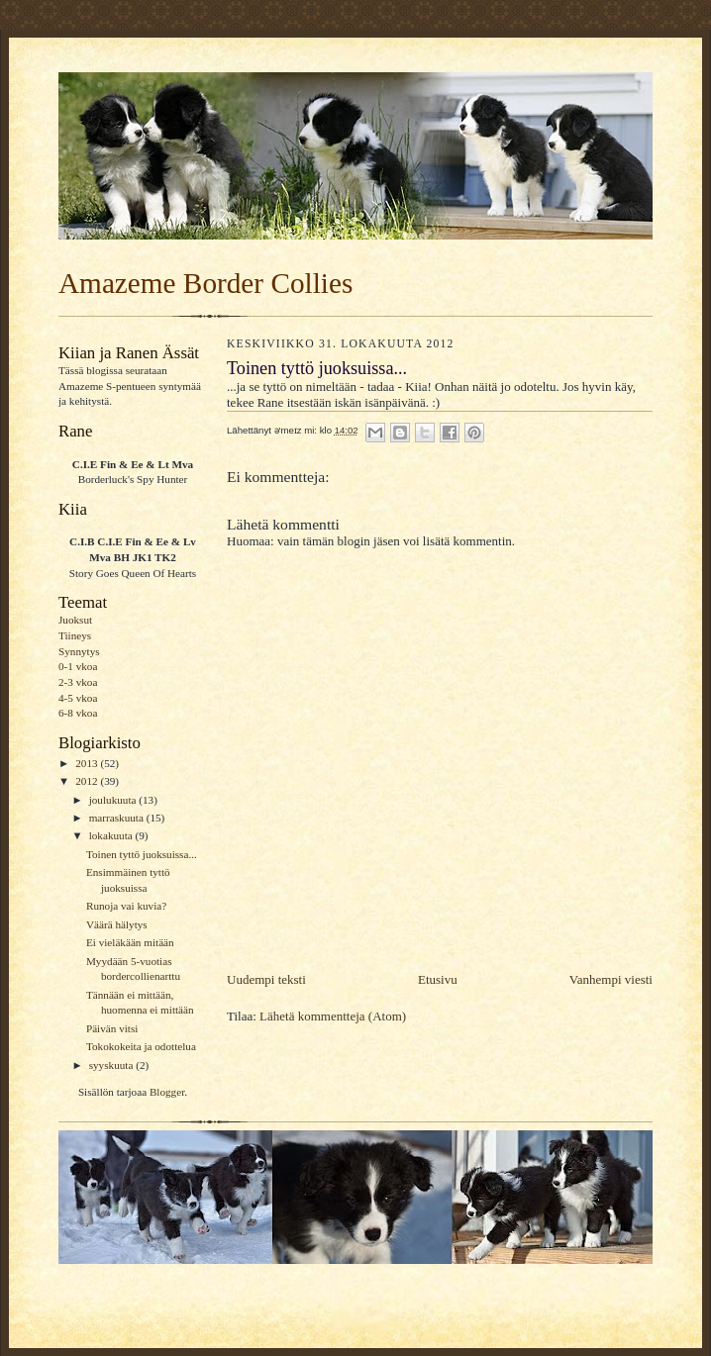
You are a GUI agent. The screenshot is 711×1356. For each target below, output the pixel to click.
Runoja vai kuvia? (126, 906)
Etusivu (437, 979)
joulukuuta (114, 800)
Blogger (167, 1092)
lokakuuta (112, 835)
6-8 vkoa (77, 713)
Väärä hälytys (117, 924)
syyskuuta (112, 1065)
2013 (87, 763)
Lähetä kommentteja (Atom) (332, 1016)
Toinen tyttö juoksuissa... (141, 854)
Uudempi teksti (266, 979)
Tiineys (74, 635)
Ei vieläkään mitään (130, 942)
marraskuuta (118, 817)
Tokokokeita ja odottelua (141, 1046)
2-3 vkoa (77, 682)
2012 (87, 781)
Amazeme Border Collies (205, 283)
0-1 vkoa (77, 666)
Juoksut (75, 620)
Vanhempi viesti (611, 979)
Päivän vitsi (112, 1028)
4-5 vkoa (77, 698)
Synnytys (79, 651)
